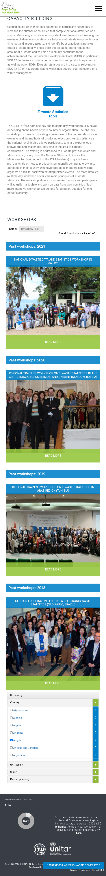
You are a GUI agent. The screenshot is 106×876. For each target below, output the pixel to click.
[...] (11, 710)
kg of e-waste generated (73, 865)
